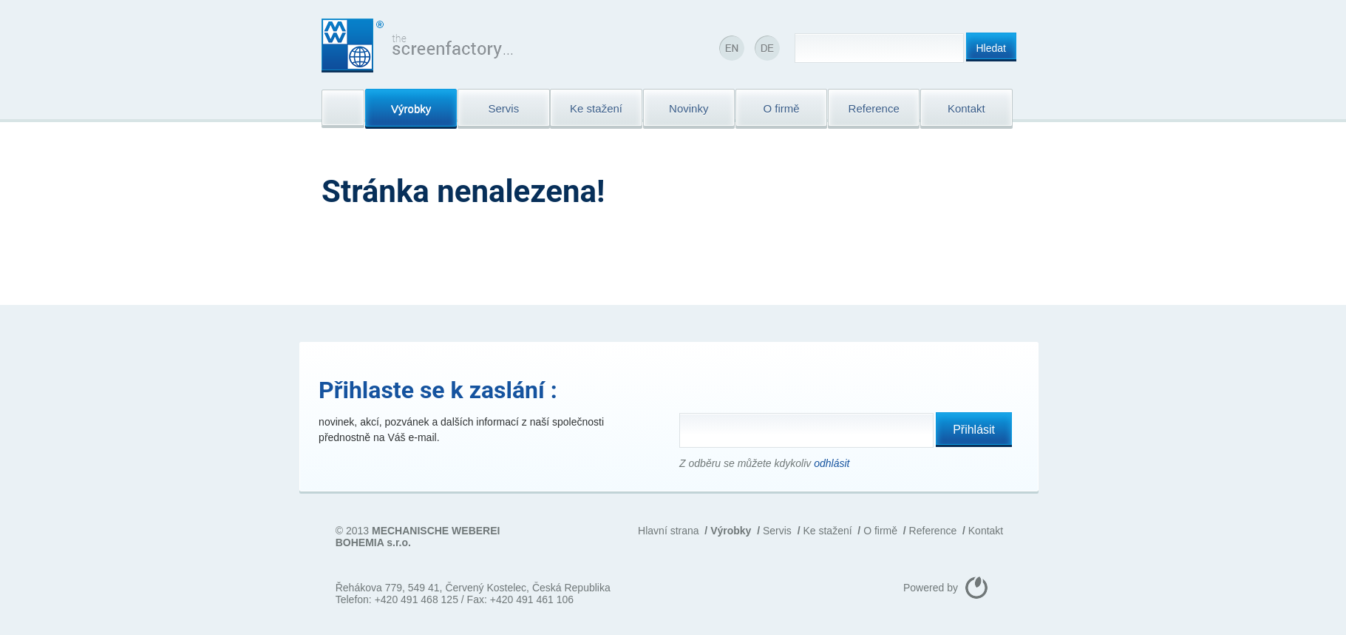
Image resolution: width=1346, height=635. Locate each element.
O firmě (880, 531)
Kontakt (985, 531)
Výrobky (730, 531)
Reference (933, 531)
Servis (777, 531)
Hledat (991, 48)
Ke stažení (827, 531)
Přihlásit (974, 429)
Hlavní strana (668, 531)
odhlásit (831, 463)
